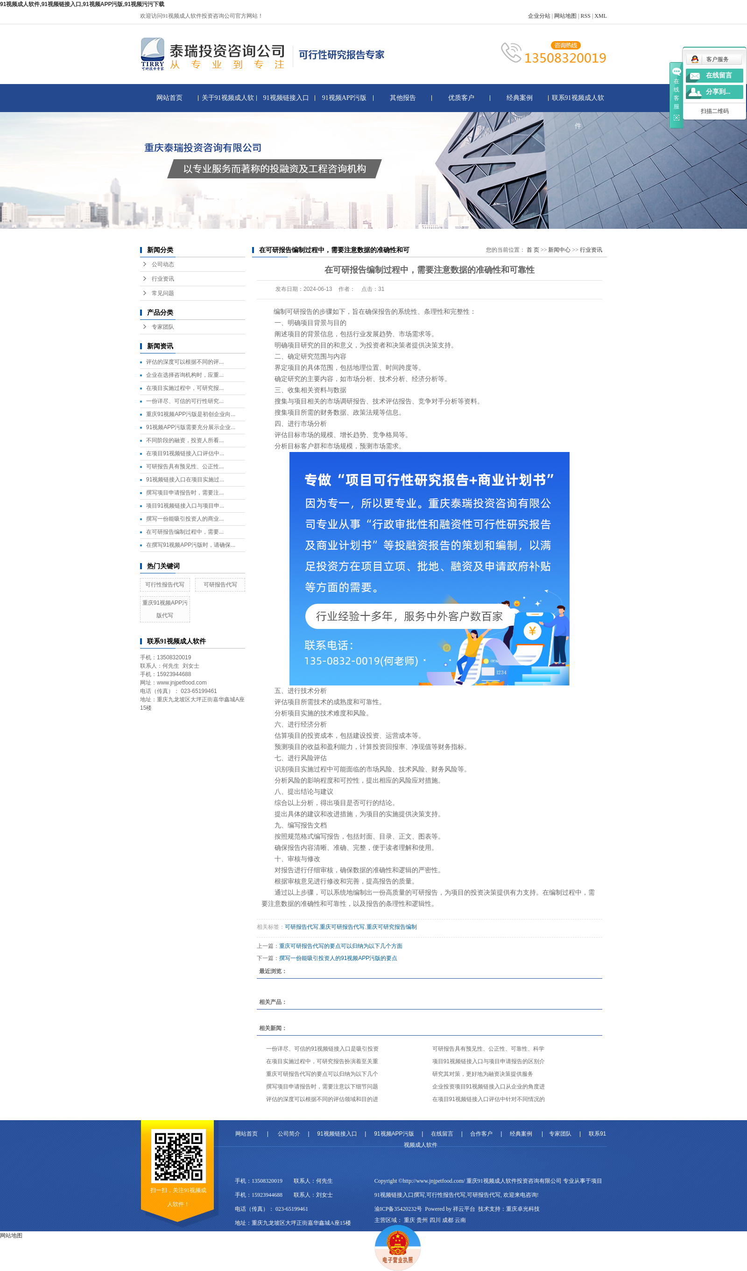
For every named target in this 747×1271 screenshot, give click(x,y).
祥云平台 (464, 1209)
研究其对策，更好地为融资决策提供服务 (482, 1074)
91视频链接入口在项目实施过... (185, 479)
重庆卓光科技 (523, 1209)
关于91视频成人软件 (228, 103)
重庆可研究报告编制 (391, 927)
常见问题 (163, 293)
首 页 (533, 250)
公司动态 (163, 264)
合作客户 (481, 1133)
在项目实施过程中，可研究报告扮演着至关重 (322, 1061)
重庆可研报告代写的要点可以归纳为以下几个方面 (340, 946)
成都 (447, 1220)
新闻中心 (559, 250)
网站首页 (169, 97)
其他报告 (403, 97)
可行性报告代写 (164, 584)
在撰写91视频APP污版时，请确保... (190, 545)
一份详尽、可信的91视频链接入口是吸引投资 (322, 1048)
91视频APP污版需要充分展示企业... (190, 427)
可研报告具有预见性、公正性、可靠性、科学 (488, 1048)
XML (600, 16)
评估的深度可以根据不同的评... (185, 362)
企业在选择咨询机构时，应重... (185, 375)
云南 (460, 1220)
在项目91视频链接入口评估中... (185, 453)
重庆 (409, 1220)
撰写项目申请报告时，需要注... (185, 492)
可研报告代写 (220, 584)
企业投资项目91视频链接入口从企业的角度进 (488, 1086)
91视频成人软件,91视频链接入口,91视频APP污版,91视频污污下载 (82, 4)
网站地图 (565, 16)
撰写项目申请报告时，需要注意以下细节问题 (322, 1086)
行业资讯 (163, 278)
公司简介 (289, 1133)
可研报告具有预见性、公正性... (185, 466)
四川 (435, 1220)
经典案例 (520, 97)
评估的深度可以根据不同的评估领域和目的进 (322, 1099)
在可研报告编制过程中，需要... (185, 532)
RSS (586, 16)
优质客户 (461, 97)
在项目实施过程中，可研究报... (185, 388)
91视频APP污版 (344, 97)
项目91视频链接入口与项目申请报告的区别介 (488, 1061)
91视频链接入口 (286, 97)
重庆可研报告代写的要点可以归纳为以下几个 (322, 1074)
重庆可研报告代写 (342, 927)
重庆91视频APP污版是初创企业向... (190, 414)
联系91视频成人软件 (578, 103)
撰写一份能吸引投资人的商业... (185, 518)
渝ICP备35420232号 (398, 1209)
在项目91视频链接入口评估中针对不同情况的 (488, 1099)
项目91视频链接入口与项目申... (185, 505)
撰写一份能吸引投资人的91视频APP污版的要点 (338, 958)
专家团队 (163, 327)
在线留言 (442, 1133)
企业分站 (539, 16)
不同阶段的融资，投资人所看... (185, 440)
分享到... (718, 91)
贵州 (422, 1220)
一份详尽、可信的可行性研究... (185, 401)
